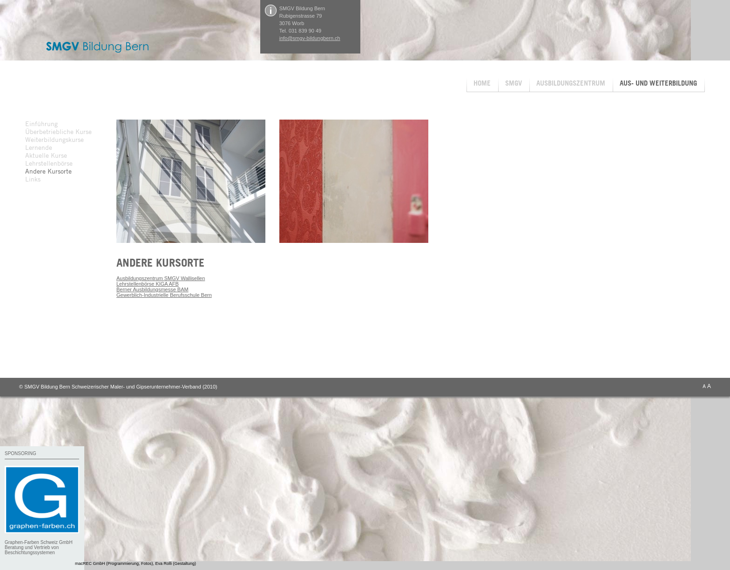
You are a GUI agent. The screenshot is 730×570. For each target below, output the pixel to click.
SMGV (513, 83)
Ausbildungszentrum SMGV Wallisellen (160, 278)
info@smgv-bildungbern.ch (309, 38)
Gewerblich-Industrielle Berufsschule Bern (164, 295)
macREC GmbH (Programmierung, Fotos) (114, 563)
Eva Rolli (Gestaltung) (175, 563)
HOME (482, 83)
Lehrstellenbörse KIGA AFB (147, 284)
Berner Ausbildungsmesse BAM (152, 289)
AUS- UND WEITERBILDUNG (658, 83)
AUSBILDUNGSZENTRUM (570, 83)
